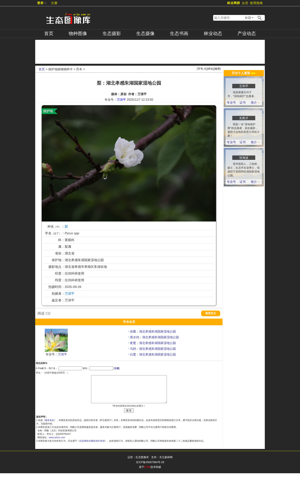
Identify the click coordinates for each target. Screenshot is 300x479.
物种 (78, 33)
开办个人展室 (244, 73)
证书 (243, 102)
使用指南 (256, 3)
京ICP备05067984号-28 (150, 467)
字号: (202, 68)
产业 (246, 33)
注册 (54, 3)
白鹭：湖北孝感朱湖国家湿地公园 (153, 354)
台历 (245, 3)
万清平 (121, 99)
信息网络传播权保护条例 (92, 446)
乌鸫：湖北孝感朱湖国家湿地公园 (153, 348)
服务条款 (49, 426)
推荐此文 (210, 313)
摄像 (145, 33)
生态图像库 (142, 462)
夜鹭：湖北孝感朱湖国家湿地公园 (153, 343)
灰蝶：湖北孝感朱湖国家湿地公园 (153, 331)
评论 (210, 68)
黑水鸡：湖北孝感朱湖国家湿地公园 (154, 337)
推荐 (217, 68)
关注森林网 (166, 462)
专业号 (231, 102)
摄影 (112, 33)
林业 (213, 33)
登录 (40, 3)
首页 (48, 33)
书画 (179, 33)
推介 (255, 102)
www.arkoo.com (57, 443)
